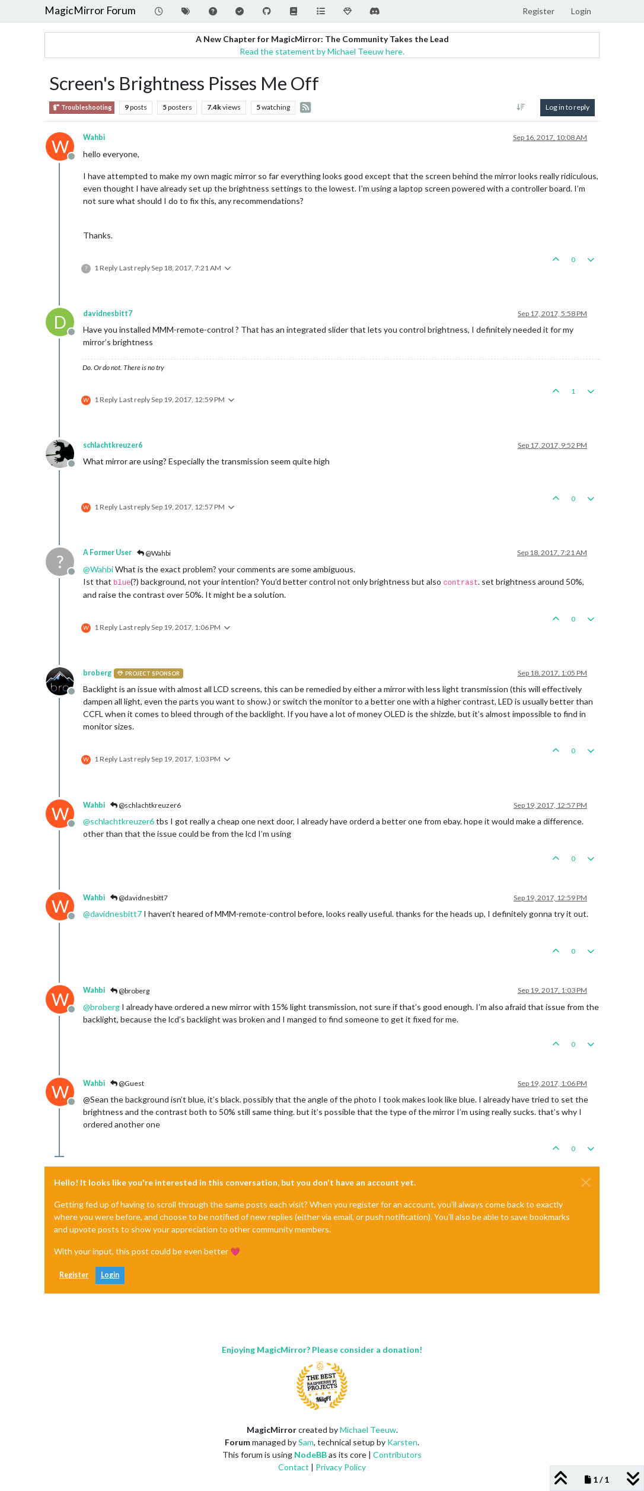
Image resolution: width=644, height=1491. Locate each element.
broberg (97, 672)
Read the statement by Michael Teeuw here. (322, 51)
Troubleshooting (81, 107)
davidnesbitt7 (107, 313)
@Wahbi (154, 553)
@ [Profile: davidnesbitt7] (112, 914)
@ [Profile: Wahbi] (98, 569)
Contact (293, 1467)
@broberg (129, 990)
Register (73, 1274)
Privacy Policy (340, 1467)
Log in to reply (567, 107)
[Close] (586, 1183)
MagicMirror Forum (90, 10)
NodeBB (310, 1454)
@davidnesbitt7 (139, 897)
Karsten (402, 1442)
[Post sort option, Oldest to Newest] (521, 107)
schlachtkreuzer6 (112, 445)
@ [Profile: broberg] (101, 1007)
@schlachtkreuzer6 (145, 805)
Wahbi (94, 137)
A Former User (107, 552)
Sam (306, 1442)
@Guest (127, 1083)
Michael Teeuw (368, 1430)
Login (110, 1274)
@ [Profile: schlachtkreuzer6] (118, 821)
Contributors (397, 1454)
